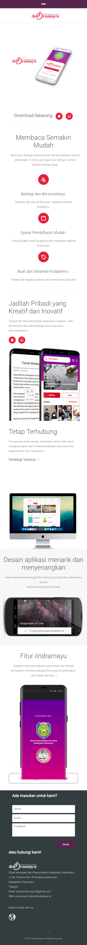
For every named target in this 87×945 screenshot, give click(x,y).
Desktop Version (26, 459)
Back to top (43, 932)
